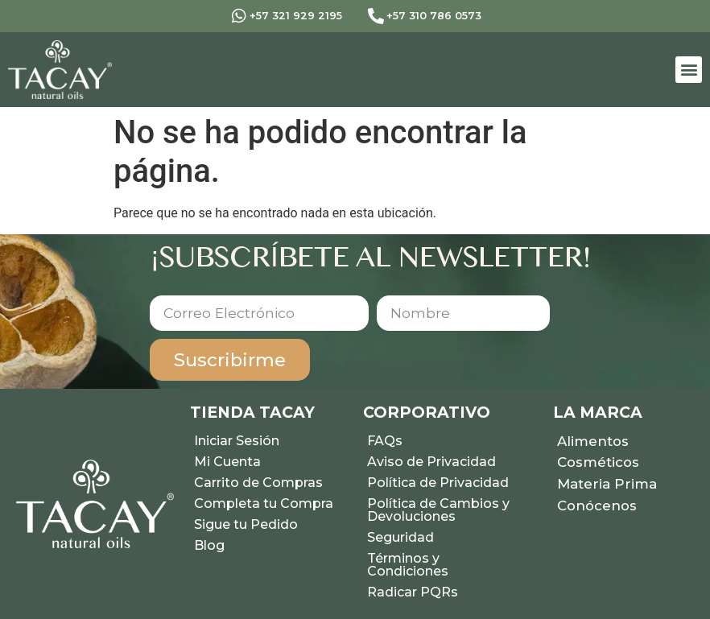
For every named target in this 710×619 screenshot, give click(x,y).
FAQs (384, 440)
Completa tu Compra (263, 503)
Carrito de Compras (258, 482)
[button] (688, 69)
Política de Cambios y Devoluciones (438, 510)
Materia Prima (607, 484)
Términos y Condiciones (407, 565)
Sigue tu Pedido (246, 524)
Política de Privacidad (438, 482)
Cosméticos (598, 462)
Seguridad (400, 537)
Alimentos (593, 441)
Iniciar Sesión (236, 440)
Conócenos (597, 505)
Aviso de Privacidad (431, 461)
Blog (209, 545)
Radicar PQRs (412, 592)
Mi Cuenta (227, 461)
